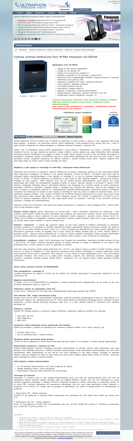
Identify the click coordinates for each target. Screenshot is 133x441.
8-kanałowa (31, 20)
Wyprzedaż (63, 13)
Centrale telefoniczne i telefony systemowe (45, 50)
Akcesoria (61, 136)
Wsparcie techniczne (74, 136)
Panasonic (23, 50)
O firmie (20, 13)
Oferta (29, 13)
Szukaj (115, 3)
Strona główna (112, 1)
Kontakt (73, 13)
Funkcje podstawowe (34, 136)
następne (43, 96)
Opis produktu (20, 136)
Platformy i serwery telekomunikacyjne (80, 50)
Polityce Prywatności (65, 438)
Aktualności (39, 13)
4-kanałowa (22, 20)
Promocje (51, 13)
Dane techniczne (50, 136)
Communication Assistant (82, 77)
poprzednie (23, 96)
